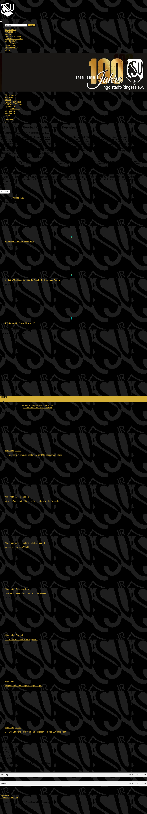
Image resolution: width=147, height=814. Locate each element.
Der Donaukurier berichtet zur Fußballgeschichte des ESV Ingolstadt (35, 732)
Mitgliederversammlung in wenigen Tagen (23, 686)
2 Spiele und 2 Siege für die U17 (20, 323)
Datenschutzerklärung (10, 798)
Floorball (9, 120)
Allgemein (9, 451)
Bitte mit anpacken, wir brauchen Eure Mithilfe (25, 593)
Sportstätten (10, 41)
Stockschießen (22, 497)
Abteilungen (10, 30)
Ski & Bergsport (38, 543)
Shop (7, 50)
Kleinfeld (16, 198)
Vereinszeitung (11, 48)
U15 (22, 198)
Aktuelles (9, 32)
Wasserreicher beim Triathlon (18, 547)
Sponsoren (10, 45)
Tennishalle (15, 43)
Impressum (5, 795)
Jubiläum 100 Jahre (14, 39)
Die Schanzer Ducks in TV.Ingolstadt (21, 639)
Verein (8, 34)
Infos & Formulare (13, 36)
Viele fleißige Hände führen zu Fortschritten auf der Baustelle (32, 501)
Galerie (26, 543)
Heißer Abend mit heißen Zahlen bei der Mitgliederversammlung (33, 455)
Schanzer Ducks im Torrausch (19, 242)
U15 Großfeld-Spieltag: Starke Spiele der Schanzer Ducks (32, 280)
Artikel (18, 451)
